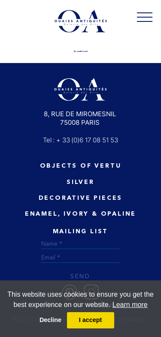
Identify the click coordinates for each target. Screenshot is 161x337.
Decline (50, 319)
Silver (80, 182)
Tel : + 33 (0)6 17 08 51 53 (80, 140)
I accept (90, 319)
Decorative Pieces (81, 198)
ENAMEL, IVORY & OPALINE (80, 214)
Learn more (130, 304)
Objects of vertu (81, 166)
